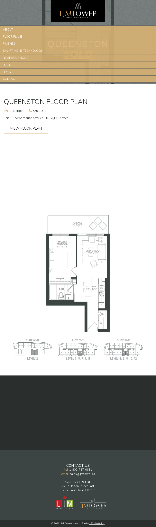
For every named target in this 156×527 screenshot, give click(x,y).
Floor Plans (13, 37)
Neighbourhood (16, 58)
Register (9, 65)
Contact (10, 79)
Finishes (9, 44)
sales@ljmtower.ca (82, 474)
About (8, 30)
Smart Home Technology (22, 51)
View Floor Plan (26, 128)
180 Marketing (97, 523)
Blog (7, 72)
